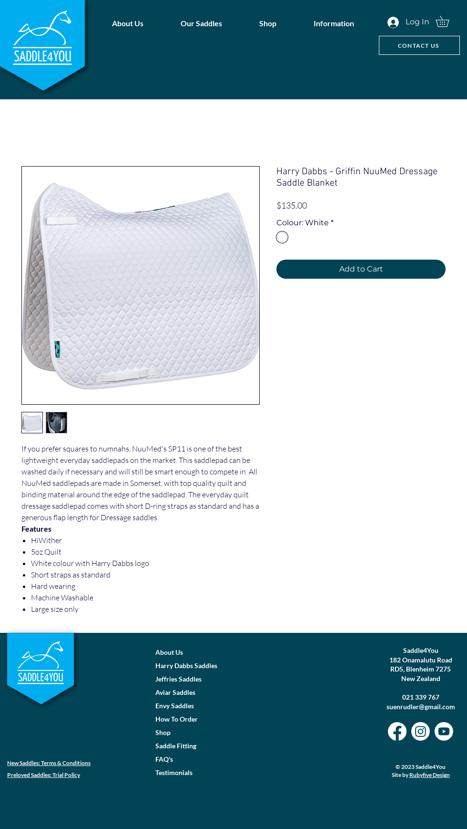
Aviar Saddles (175, 692)
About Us (169, 652)
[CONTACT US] (419, 45)
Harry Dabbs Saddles (186, 665)
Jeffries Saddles (178, 679)
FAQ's (164, 759)
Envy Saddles (174, 706)
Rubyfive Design (429, 774)
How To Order (176, 719)
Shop (163, 732)
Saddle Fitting (175, 746)
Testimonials (174, 772)
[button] (201, 23)
